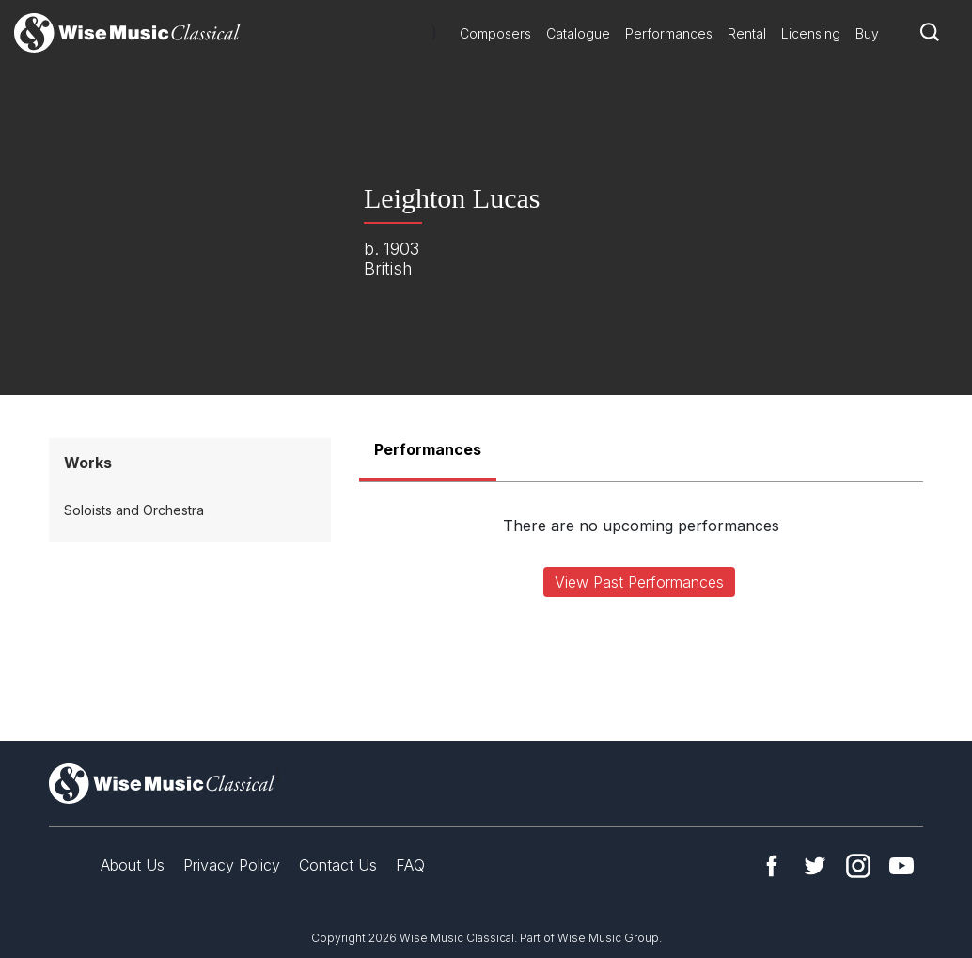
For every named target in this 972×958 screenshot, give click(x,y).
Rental (747, 33)
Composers (495, 33)
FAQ (410, 865)
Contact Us (338, 865)
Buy (867, 33)
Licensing (810, 33)
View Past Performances (639, 582)
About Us (133, 865)
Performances (669, 33)
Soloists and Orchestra (134, 510)
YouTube (901, 866)
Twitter (815, 866)
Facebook (772, 866)
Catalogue (578, 33)
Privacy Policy (231, 865)
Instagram (858, 866)
